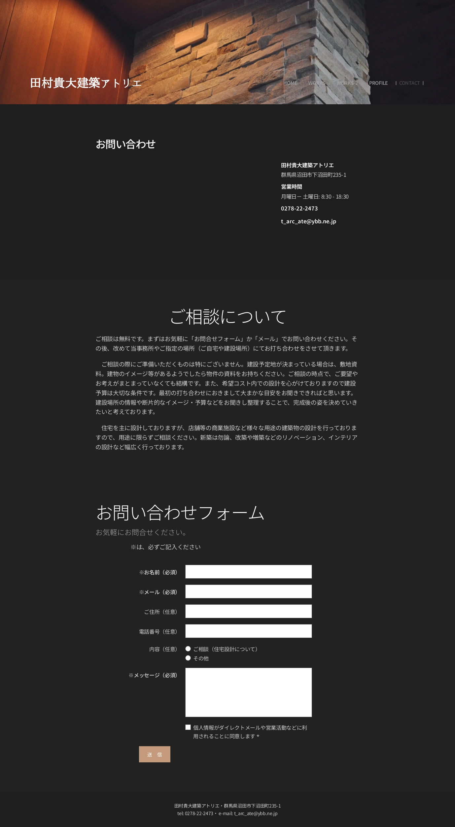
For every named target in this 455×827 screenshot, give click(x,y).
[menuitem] (290, 83)
